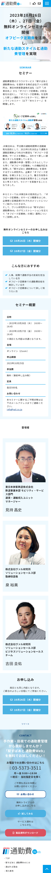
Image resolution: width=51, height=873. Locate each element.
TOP (8, 858)
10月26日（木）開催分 (27, 240)
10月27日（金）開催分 (27, 251)
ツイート (25, 723)
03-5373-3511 (30, 3)
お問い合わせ (39, 3)
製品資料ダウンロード (27, 832)
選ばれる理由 (11, 866)
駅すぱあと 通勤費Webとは (18, 862)
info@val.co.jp (14, 409)
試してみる (34, 3)
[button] (47, 3)
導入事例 (9, 870)
